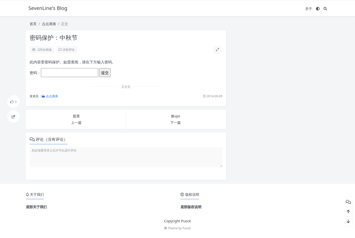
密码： (64, 72)
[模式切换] (318, 8)
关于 (308, 8)
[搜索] (325, 8)
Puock (186, 228)
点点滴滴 (49, 23)
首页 (33, 23)
